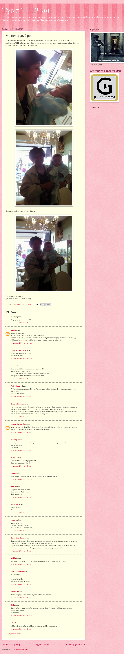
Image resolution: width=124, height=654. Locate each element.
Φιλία (13, 605)
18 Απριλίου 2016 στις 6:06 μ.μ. (21, 598)
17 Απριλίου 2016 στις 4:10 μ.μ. (21, 531)
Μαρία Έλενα (15, 504)
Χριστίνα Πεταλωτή (18, 404)
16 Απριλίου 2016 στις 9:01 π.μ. (21, 323)
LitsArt (13, 623)
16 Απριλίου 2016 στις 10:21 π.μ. (21, 343)
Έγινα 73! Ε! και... (28, 10)
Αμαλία (13, 330)
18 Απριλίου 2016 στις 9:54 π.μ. (21, 584)
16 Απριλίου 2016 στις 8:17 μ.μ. (21, 450)
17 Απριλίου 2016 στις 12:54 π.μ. (21, 479)
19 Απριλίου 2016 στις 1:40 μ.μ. (21, 629)
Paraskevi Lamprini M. (19, 350)
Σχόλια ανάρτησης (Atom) (19, 649)
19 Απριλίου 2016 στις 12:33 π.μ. (21, 616)
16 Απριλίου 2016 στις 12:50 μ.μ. (21, 359)
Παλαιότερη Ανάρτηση (75, 644)
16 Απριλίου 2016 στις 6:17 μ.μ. (21, 417)
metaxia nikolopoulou (18, 424)
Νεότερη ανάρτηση (11, 644)
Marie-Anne (15, 457)
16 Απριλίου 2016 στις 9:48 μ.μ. (21, 466)
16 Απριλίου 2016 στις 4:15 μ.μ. (21, 397)
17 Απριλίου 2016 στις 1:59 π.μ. (21, 497)
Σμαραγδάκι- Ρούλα (17, 538)
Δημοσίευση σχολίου (15, 634)
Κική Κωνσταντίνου (18, 571)
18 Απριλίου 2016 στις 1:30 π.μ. (21, 551)
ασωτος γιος (15, 440)
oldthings (14, 473)
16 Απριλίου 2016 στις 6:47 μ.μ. (21, 432)
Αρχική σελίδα (42, 644)
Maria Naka (15, 592)
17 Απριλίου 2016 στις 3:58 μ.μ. (21, 513)
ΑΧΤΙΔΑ (14, 558)
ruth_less (14, 487)
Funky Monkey (16, 386)
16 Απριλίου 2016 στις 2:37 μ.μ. (21, 379)
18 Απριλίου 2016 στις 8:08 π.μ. (21, 564)
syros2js (13, 366)
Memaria (14, 520)
